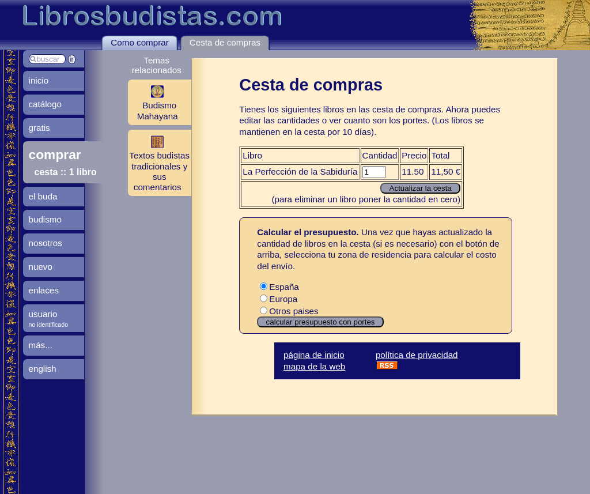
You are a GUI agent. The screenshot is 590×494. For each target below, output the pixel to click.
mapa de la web (314, 366)
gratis (39, 128)
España (279, 287)
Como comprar (139, 42)
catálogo (45, 104)
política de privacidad (417, 355)
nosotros (45, 243)
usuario (43, 314)
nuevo (40, 266)
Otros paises (289, 311)
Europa (278, 299)
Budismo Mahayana (153, 102)
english (42, 369)
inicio (39, 80)
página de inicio (314, 355)
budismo (45, 219)
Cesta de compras (225, 42)
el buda (43, 196)
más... (40, 345)
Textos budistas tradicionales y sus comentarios (159, 162)
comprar (55, 154)
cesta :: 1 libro (66, 172)
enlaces (44, 290)
